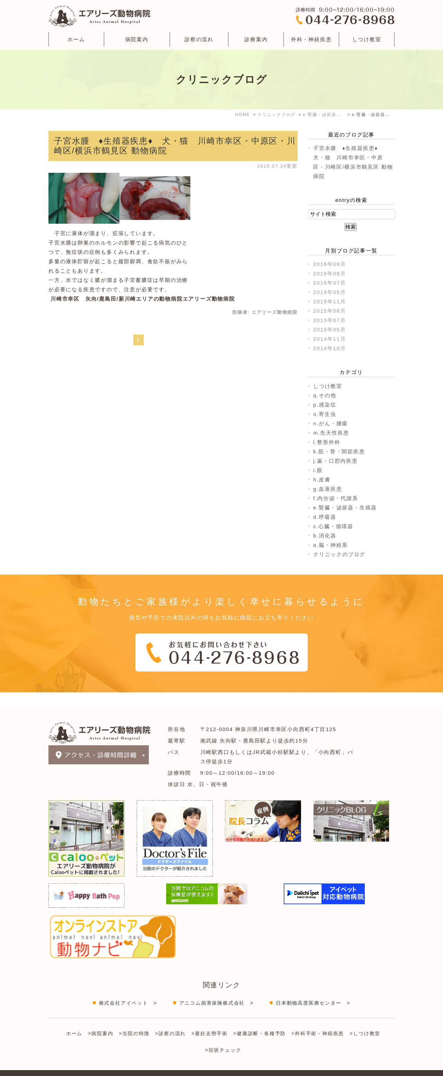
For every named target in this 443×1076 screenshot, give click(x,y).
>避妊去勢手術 (209, 1019)
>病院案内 (100, 1019)
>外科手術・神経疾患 (317, 1019)
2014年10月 (329, 348)
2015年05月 (329, 329)
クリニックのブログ (339, 554)
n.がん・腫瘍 (330, 423)
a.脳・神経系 (330, 545)
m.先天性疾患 (331, 433)
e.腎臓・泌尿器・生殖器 (345, 507)
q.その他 (324, 395)
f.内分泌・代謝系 (335, 498)
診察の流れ (199, 39)
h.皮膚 (322, 479)
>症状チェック (223, 1036)
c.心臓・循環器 (333, 526)
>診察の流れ (170, 1019)
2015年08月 (329, 311)
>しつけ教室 (365, 1019)
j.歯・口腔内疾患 (335, 461)
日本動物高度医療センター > (313, 989)
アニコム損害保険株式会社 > (216, 989)
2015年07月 (329, 320)
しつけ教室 (366, 39)
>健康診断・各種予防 (259, 1019)
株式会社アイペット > (128, 989)
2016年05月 (329, 292)
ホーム (76, 39)
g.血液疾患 (327, 489)
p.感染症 (324, 405)
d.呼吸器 (324, 517)
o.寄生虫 (324, 414)
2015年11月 (329, 301)
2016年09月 (329, 264)
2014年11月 (329, 339)
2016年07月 (329, 283)
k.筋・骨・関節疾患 (339, 451)
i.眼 (318, 470)
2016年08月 (329, 273)
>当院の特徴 (134, 1019)
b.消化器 (324, 536)
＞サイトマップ (65, 1066)
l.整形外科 (326, 442)
